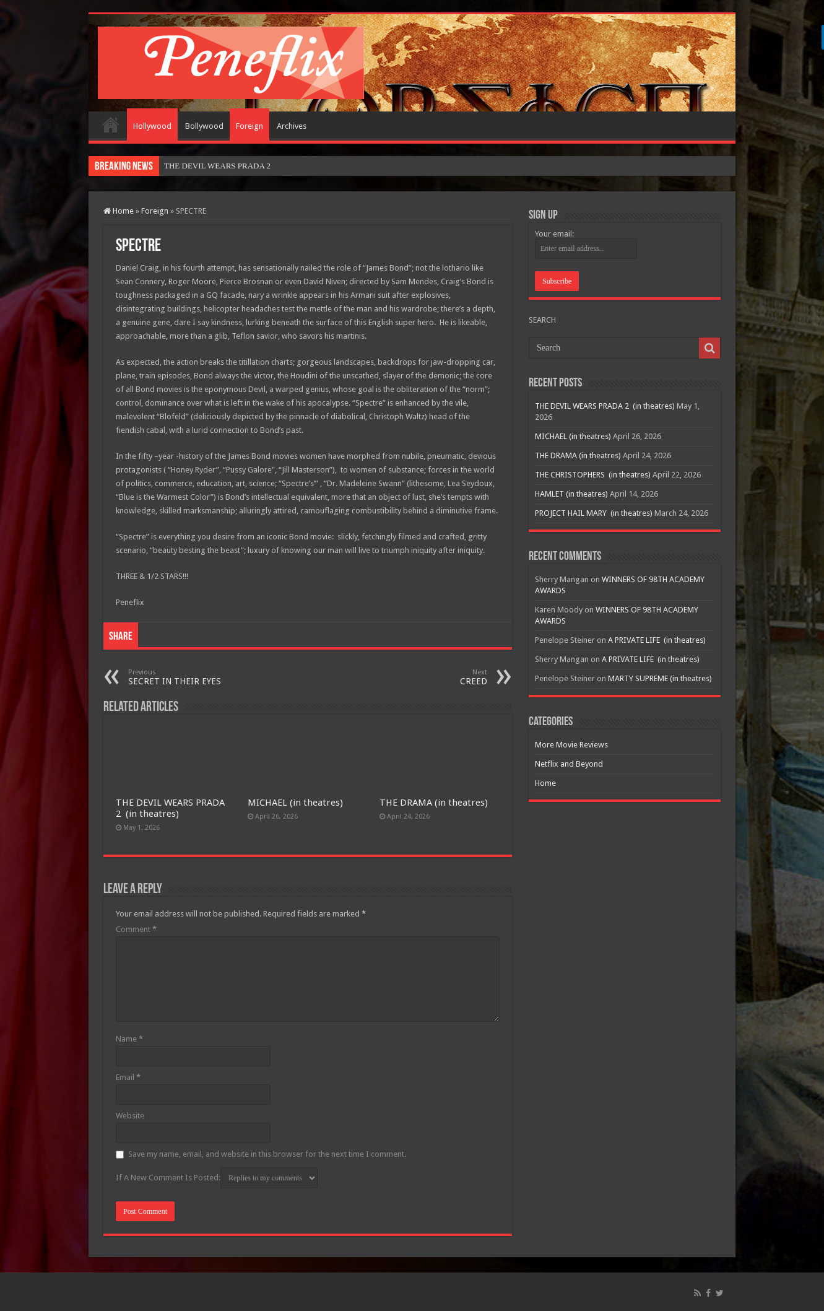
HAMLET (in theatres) (571, 494)
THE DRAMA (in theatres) (433, 802)
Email (128, 1077)
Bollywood (204, 126)
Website (130, 1115)
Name (129, 1038)
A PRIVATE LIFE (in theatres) (657, 640)
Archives (291, 126)
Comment (136, 929)
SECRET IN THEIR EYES (191, 677)
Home (111, 124)
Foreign (249, 126)
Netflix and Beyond (569, 764)
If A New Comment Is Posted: (217, 1177)
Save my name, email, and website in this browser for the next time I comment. (267, 1154)
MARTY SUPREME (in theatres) (660, 678)
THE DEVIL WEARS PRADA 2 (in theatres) (170, 808)
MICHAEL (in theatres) (295, 802)
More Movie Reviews (571, 744)
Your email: (554, 233)
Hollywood (152, 126)
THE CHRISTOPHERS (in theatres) (593, 474)
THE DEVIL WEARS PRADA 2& (220, 165)
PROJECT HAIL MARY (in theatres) (594, 513)
